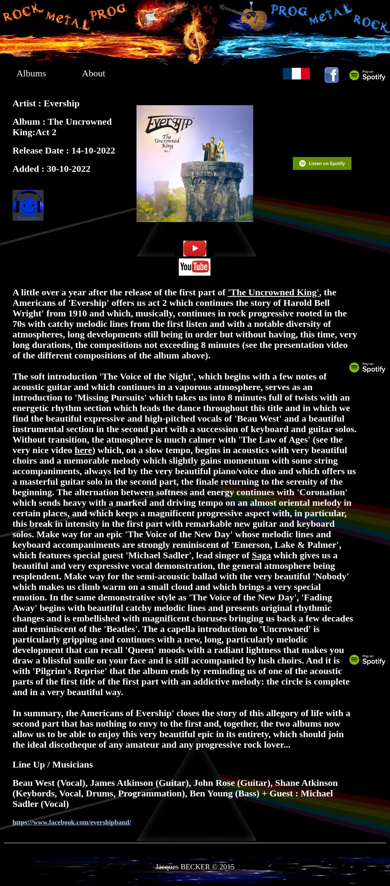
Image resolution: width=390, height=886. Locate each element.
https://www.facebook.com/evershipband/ (71, 822)
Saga (261, 555)
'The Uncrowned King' (273, 292)
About (93, 73)
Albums (31, 73)
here (83, 450)
